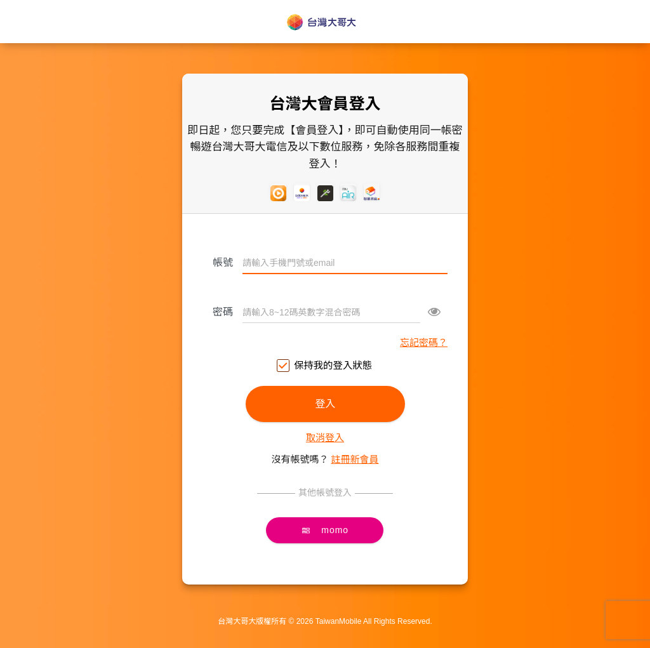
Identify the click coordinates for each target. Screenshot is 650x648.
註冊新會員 (355, 459)
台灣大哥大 (325, 22)
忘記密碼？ (424, 342)
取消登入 (325, 437)
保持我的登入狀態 (325, 365)
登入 (325, 404)
